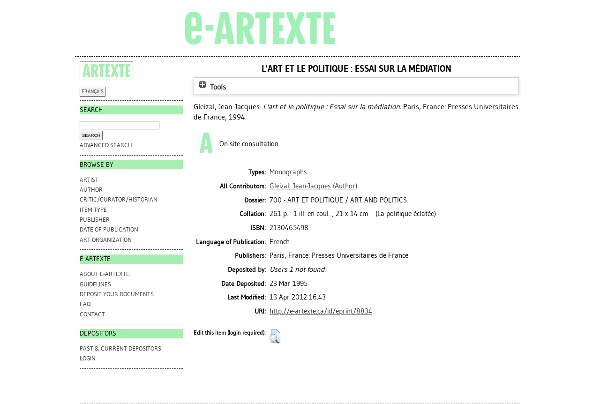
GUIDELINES (95, 284)
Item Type (93, 209)
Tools (211, 86)
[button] (275, 336)
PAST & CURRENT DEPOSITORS (120, 348)
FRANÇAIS (93, 92)
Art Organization (106, 239)
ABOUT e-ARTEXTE (104, 273)
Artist (89, 179)
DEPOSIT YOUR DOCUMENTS (117, 294)
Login (88, 358)
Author (91, 189)
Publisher (95, 219)
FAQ (85, 303)
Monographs (288, 172)
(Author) (313, 186)
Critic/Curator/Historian (119, 199)
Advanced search (106, 145)
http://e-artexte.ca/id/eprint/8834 (321, 311)
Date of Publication (109, 229)
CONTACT (92, 314)
